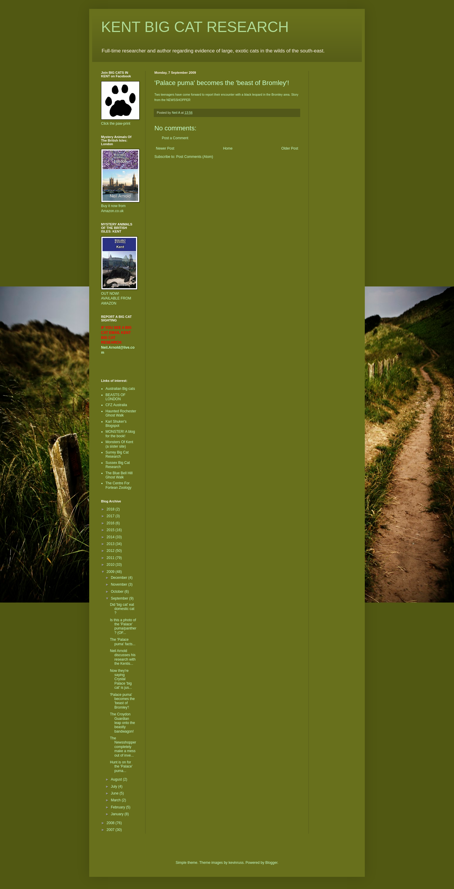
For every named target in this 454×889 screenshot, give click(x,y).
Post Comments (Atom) (194, 157)
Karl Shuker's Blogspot (116, 423)
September (120, 598)
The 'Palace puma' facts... (122, 641)
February (118, 807)
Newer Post (165, 148)
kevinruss (236, 863)
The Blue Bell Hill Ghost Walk (118, 475)
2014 (111, 537)
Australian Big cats (120, 389)
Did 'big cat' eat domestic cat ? (122, 609)
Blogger (271, 863)
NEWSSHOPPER (179, 100)
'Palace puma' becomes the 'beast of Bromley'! (122, 701)
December (119, 578)
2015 (111, 530)
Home (228, 148)
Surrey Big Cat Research (117, 454)
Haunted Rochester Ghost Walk (120, 413)
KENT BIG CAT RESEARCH (195, 27)
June (115, 793)
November (119, 584)
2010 (111, 565)
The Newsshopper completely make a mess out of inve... (123, 746)
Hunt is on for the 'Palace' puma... (121, 766)
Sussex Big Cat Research (117, 465)
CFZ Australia (116, 405)
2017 (111, 516)
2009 (111, 572)
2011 (111, 558)
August (117, 779)
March (116, 800)
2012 (111, 551)
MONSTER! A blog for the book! (120, 434)
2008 (111, 823)
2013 (111, 544)
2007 (111, 830)
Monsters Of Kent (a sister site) (119, 444)
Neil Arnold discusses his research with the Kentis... (122, 657)
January (117, 814)
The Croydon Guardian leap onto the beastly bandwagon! (122, 722)
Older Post (289, 148)
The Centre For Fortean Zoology (118, 485)
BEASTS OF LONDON (115, 397)
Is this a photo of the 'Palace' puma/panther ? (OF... (123, 626)
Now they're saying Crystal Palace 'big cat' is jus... (121, 679)
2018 (111, 509)
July (114, 786)
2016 (111, 523)
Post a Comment (175, 138)
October (117, 592)
